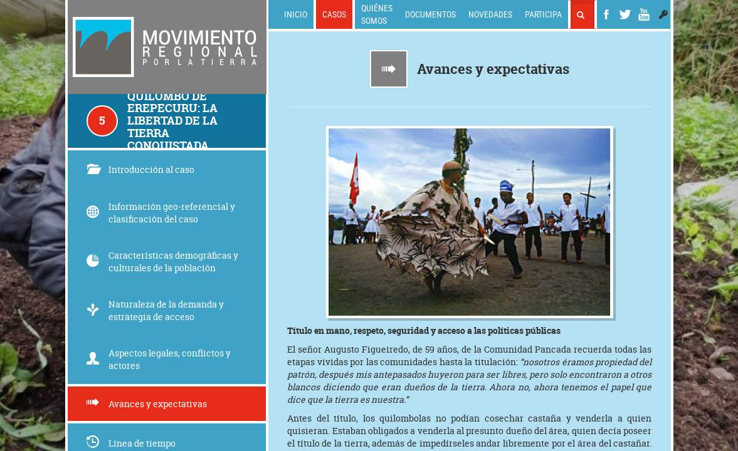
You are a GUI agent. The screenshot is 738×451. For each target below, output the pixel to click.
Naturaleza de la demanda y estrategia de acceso (155, 310)
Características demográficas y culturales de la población (162, 261)
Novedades (490, 14)
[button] (663, 14)
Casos (334, 14)
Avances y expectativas (147, 404)
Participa (543, 14)
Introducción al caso (140, 169)
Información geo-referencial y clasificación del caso (161, 212)
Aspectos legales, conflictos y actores (159, 359)
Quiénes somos (377, 14)
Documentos (430, 14)
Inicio (295, 14)
